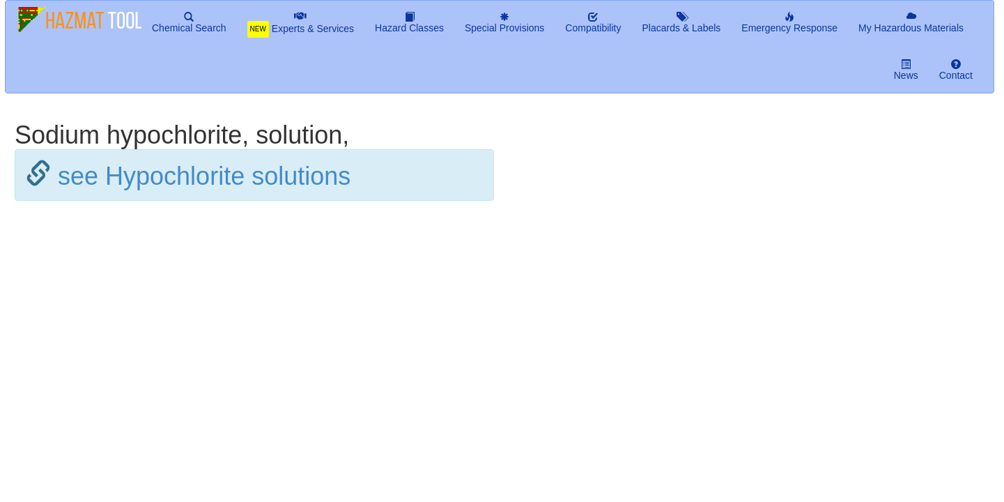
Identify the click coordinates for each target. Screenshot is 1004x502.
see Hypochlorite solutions (204, 176)
